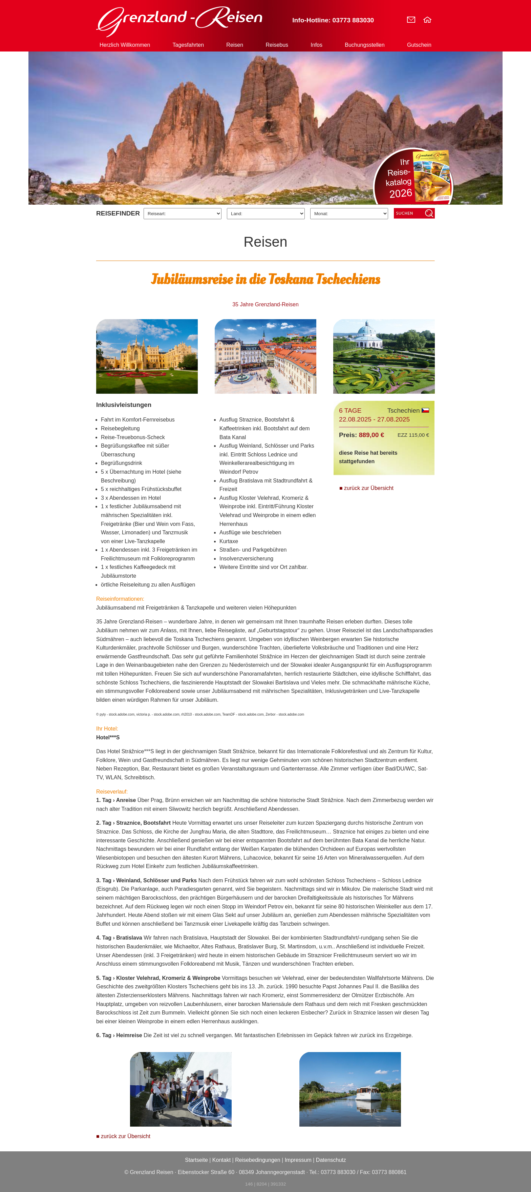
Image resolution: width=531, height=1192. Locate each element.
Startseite (196, 1160)
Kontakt (221, 1160)
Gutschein (419, 45)
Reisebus (277, 45)
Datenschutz (331, 1160)
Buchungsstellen (364, 45)
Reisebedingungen (257, 1160)
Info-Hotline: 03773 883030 (333, 20)
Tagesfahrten (188, 45)
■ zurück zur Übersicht (366, 488)
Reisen (234, 45)
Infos (316, 45)
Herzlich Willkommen (125, 45)
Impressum (298, 1160)
